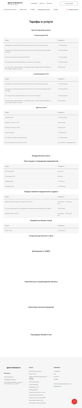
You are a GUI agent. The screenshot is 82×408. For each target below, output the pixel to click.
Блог (55, 374)
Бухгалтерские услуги (10, 9)
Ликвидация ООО (34, 387)
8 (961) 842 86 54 (73, 9)
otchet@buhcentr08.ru (10, 379)
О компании (34, 3)
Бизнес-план (23, 9)
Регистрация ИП (33, 384)
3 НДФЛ (32, 9)
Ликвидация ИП (33, 389)
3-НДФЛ (31, 379)
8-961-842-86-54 (8, 377)
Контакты (49, 3)
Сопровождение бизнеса (36, 395)
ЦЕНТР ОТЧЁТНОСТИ (15, 3)
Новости (42, 3)
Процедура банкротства (36, 400)
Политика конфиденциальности (62, 383)
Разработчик (57, 386)
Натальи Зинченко (13, 4)
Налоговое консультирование (37, 403)
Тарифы (55, 9)
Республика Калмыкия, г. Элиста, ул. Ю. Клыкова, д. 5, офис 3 (13, 383)
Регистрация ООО (34, 381)
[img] (6, 390)
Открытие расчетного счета (37, 392)
